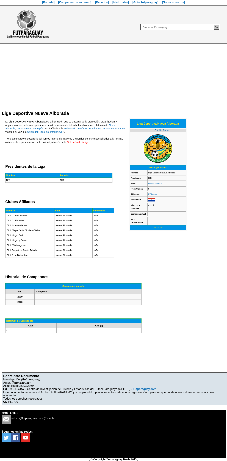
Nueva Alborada (155, 183)
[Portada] (48, 2)
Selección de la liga (77, 142)
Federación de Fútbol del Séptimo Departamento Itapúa (94, 128)
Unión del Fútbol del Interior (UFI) (45, 131)
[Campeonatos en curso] (75, 2)
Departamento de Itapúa (30, 128)
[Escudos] (102, 2)
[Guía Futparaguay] (145, 2)
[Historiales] (120, 2)
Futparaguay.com (144, 389)
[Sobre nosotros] (173, 2)
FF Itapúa (152, 194)
